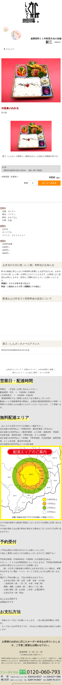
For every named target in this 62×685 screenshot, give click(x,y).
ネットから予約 (6, 574)
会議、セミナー (9, 211)
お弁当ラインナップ (13, 344)
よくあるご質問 (31, 348)
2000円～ (6, 250)
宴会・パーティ (9, 214)
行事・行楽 (7, 220)
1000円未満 (7, 244)
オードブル (7, 232)
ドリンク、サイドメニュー (13, 235)
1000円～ (6, 247)
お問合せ (4, 577)
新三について (17, 348)
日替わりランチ (30, 344)
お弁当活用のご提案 (45, 344)
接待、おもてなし (10, 217)
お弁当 (5, 229)
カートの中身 (45, 348)
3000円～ (6, 253)
